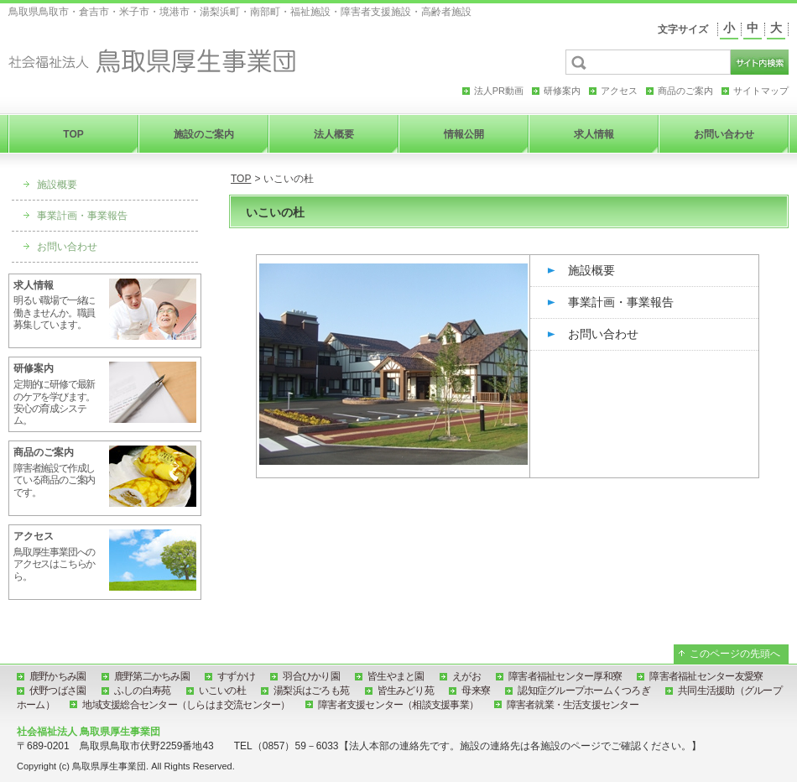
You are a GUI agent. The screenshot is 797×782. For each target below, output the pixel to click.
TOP (241, 179)
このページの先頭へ (735, 653)
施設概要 (591, 270)
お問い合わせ (603, 334)
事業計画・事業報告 (621, 302)
